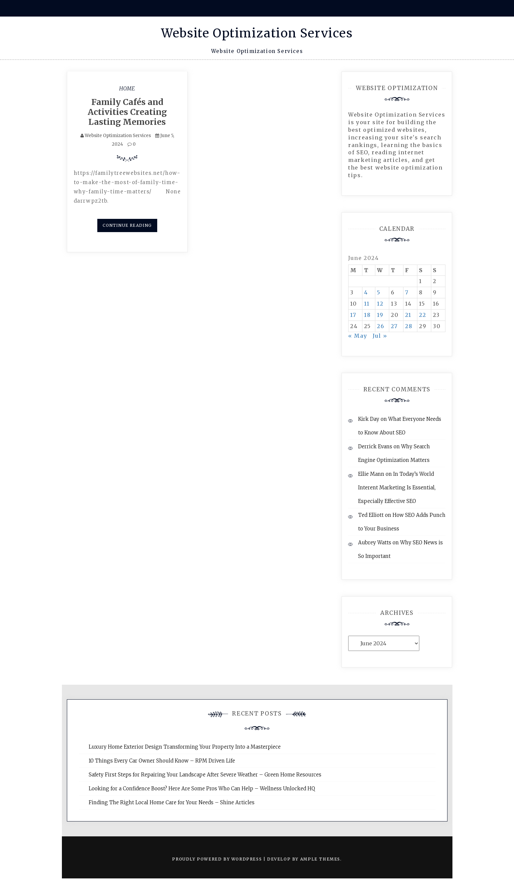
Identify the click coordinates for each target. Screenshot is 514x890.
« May (357, 335)
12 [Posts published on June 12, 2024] (380, 303)
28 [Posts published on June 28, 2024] (408, 326)
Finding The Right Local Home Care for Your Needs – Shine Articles (172, 802)
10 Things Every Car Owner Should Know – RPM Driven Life (162, 761)
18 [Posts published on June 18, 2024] (367, 315)
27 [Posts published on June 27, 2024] (394, 326)
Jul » (380, 335)
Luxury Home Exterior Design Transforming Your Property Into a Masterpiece (185, 747)
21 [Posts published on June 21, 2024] (408, 315)
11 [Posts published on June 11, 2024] (366, 303)
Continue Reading (127, 225)
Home (127, 88)
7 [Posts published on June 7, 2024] (407, 292)
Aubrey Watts (374, 542)
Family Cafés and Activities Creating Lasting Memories (127, 112)
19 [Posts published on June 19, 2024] (380, 315)
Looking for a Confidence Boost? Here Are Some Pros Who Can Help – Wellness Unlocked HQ (202, 788)
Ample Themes (320, 859)
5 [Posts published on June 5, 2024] (379, 292)
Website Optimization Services (256, 33)
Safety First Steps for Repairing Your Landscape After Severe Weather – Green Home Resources (205, 774)
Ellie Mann (371, 474)
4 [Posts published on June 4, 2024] (366, 292)
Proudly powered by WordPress (217, 859)
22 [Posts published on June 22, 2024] (422, 315)
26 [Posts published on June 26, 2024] (380, 326)
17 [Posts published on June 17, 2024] (353, 315)
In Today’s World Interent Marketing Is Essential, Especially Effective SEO (397, 487)
